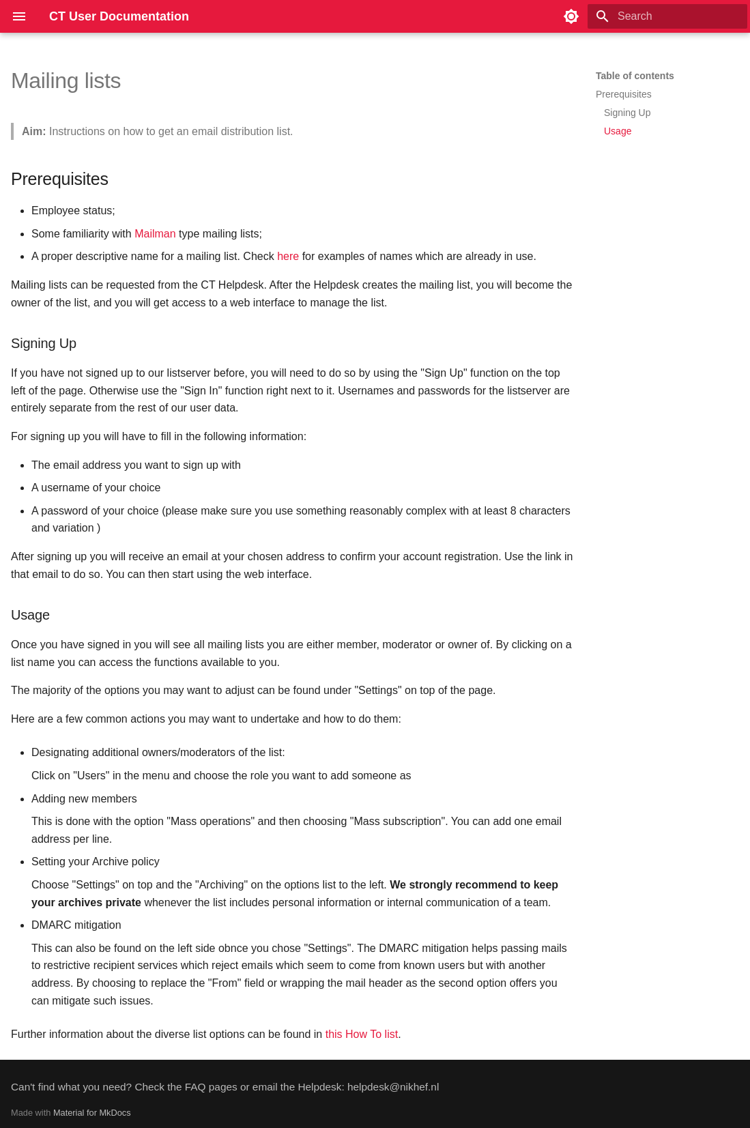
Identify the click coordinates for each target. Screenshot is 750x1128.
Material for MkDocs (92, 1113)
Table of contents (635, 75)
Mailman (154, 234)
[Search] (667, 16)
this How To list (362, 1034)
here (288, 256)
